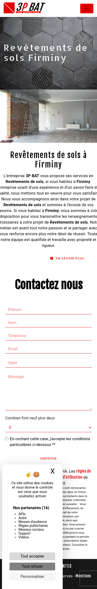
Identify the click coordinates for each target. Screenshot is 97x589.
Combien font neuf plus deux (30, 418)
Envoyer (48, 458)
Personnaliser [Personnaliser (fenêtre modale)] (32, 576)
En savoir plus (67, 258)
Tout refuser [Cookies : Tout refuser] (32, 566)
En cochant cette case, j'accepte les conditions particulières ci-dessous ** (50, 442)
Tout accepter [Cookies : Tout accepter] (32, 556)
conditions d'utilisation (63, 477)
